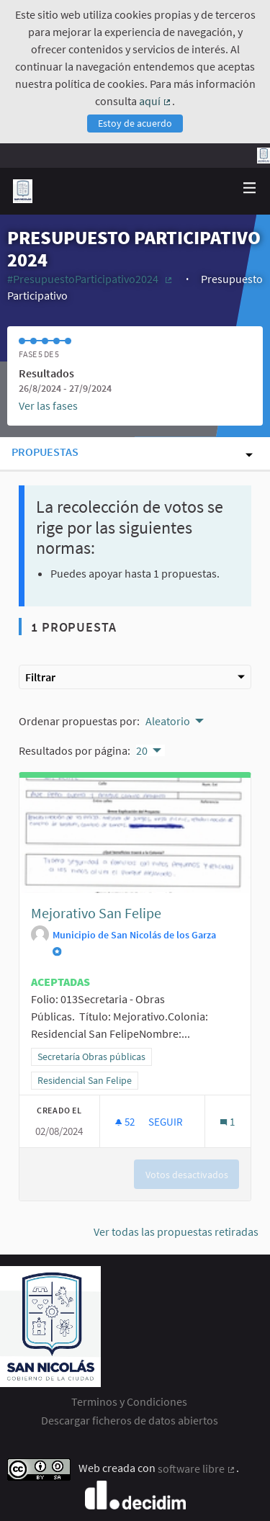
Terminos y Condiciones (129, 1401)
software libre (197, 1468)
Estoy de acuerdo (135, 123)
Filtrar (135, 677)
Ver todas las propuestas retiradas (176, 1231)
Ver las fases (48, 405)
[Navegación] (249, 188)
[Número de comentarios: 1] (227, 1121)
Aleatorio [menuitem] (167, 721)
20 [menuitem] (142, 750)
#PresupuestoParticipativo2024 (90, 279)
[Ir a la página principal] (22, 191)
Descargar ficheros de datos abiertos (129, 1420)
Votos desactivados (186, 1174)
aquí (155, 101)
